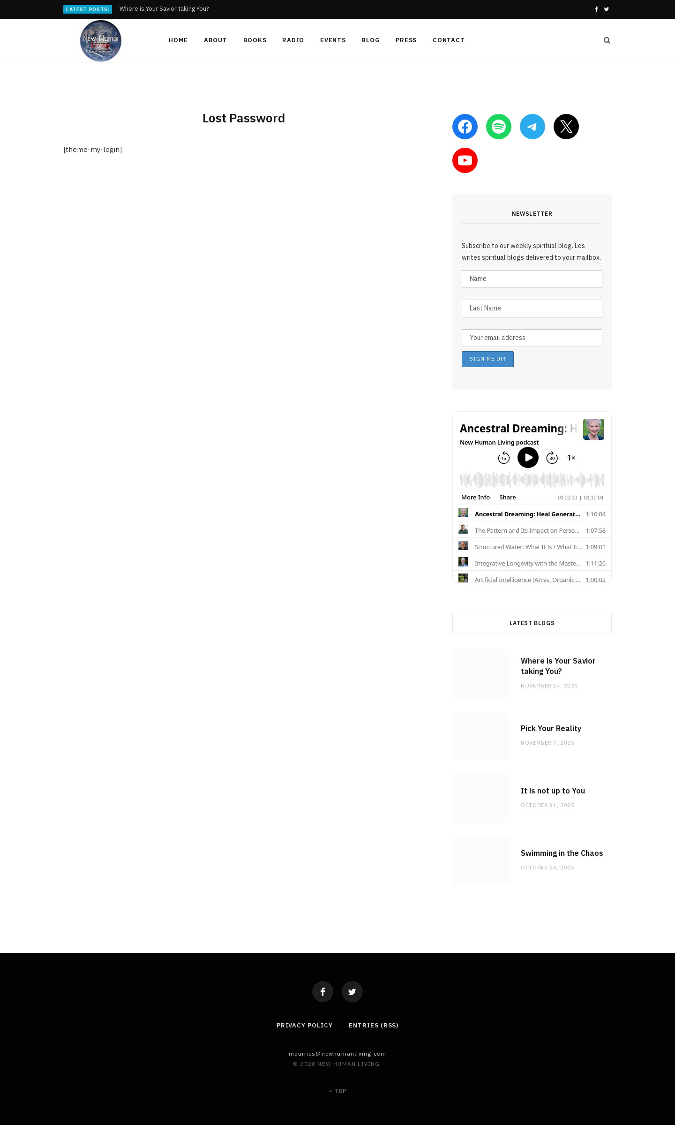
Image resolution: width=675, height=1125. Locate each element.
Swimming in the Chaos (562, 853)
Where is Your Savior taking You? (164, 9)
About (215, 40)
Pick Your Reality (551, 728)
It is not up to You (553, 790)
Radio (293, 40)
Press (406, 40)
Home (178, 40)
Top (337, 1091)
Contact (449, 40)
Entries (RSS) (373, 1025)
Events (333, 40)
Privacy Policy (305, 1025)
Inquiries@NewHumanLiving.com (338, 1053)
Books (255, 40)
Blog (370, 40)
